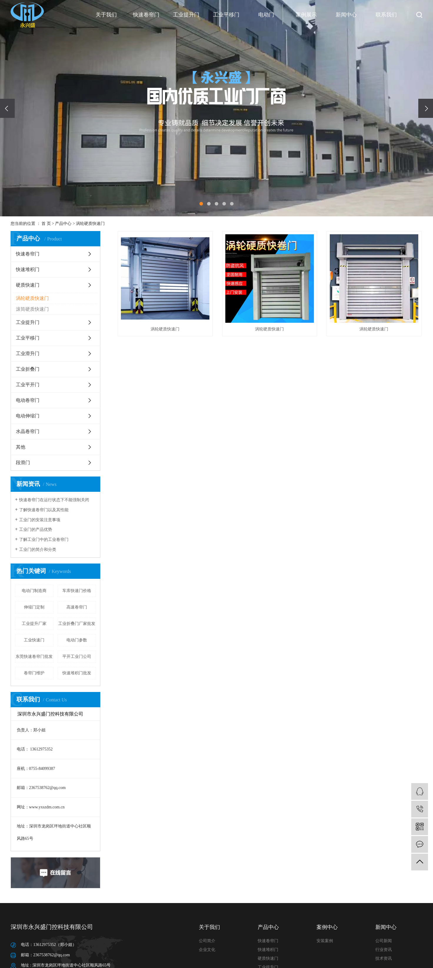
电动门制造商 (34, 591)
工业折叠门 (27, 369)
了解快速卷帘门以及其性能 (44, 510)
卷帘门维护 (34, 673)
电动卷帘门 (27, 400)
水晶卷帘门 (27, 431)
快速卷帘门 (146, 15)
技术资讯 (383, 958)
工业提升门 (186, 15)
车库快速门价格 (76, 591)
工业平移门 (226, 15)
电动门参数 (76, 640)
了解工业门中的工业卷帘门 (44, 539)
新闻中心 (346, 15)
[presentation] (7, 108)
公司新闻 (383, 941)
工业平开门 (27, 384)
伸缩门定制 (34, 607)
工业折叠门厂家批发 (76, 623)
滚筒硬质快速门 (32, 309)
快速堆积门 (27, 269)
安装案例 (325, 941)
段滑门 (23, 462)
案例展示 (306, 15)
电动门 (266, 15)
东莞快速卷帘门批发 (34, 656)
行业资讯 (383, 949)
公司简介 (207, 941)
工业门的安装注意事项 (39, 520)
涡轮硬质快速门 (90, 223)
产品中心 (63, 223)
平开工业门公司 (76, 656)
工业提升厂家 (34, 623)
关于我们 (106, 15)
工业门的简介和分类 (37, 549)
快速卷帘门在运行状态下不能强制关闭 (54, 500)
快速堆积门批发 (76, 673)
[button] (201, 203)
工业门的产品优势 (35, 529)
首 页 (46, 223)
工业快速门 (34, 640)
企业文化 (207, 949)
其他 (20, 446)
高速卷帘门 (76, 607)
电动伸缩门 (27, 415)
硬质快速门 (27, 284)
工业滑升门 (27, 353)
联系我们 (386, 15)
